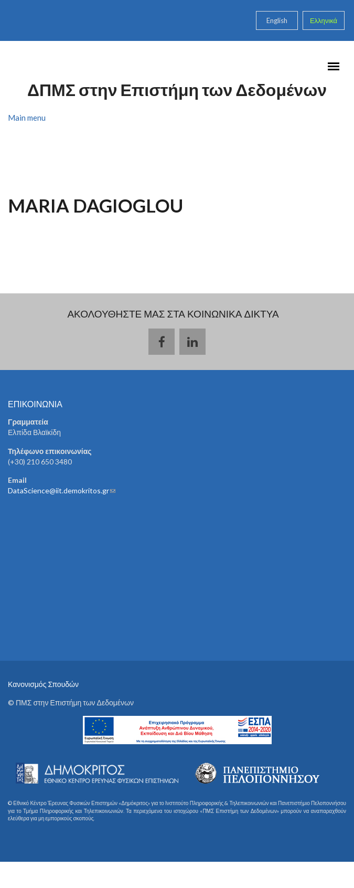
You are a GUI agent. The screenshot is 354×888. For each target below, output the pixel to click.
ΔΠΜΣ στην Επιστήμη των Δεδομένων (177, 89)
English (276, 20)
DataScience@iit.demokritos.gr (61, 490)
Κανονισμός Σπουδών (43, 684)
